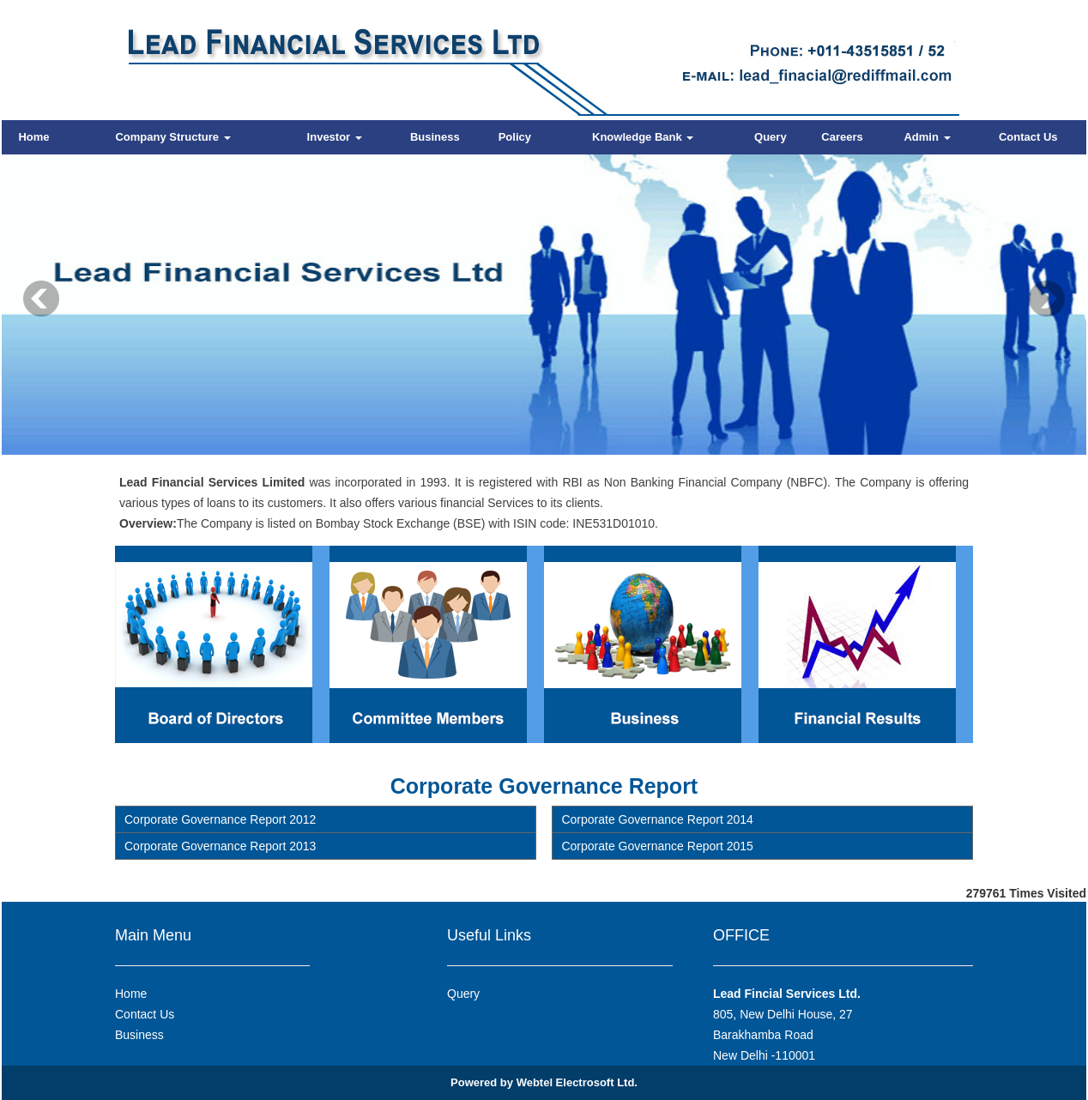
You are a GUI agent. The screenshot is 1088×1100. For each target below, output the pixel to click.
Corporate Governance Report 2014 (657, 819)
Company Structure (172, 136)
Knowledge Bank (642, 136)
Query (770, 136)
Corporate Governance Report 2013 (220, 846)
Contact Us (1028, 136)
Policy (515, 136)
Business (435, 136)
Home (33, 136)
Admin (927, 136)
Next (1046, 299)
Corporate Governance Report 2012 (220, 819)
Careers (841, 136)
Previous (41, 299)
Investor (334, 136)
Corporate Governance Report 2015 (657, 846)
